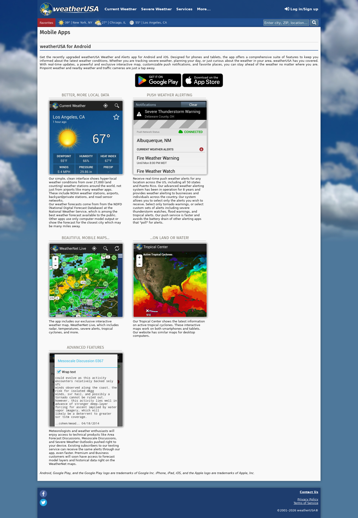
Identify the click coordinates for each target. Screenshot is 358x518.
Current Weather (121, 9)
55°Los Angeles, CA (147, 22)
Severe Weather (156, 9)
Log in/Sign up (301, 9)
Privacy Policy (307, 499)
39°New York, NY (75, 22)
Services (184, 9)
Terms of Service (306, 502)
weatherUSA (69, 9)
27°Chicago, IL (110, 22)
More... (204, 9)
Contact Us (309, 491)
